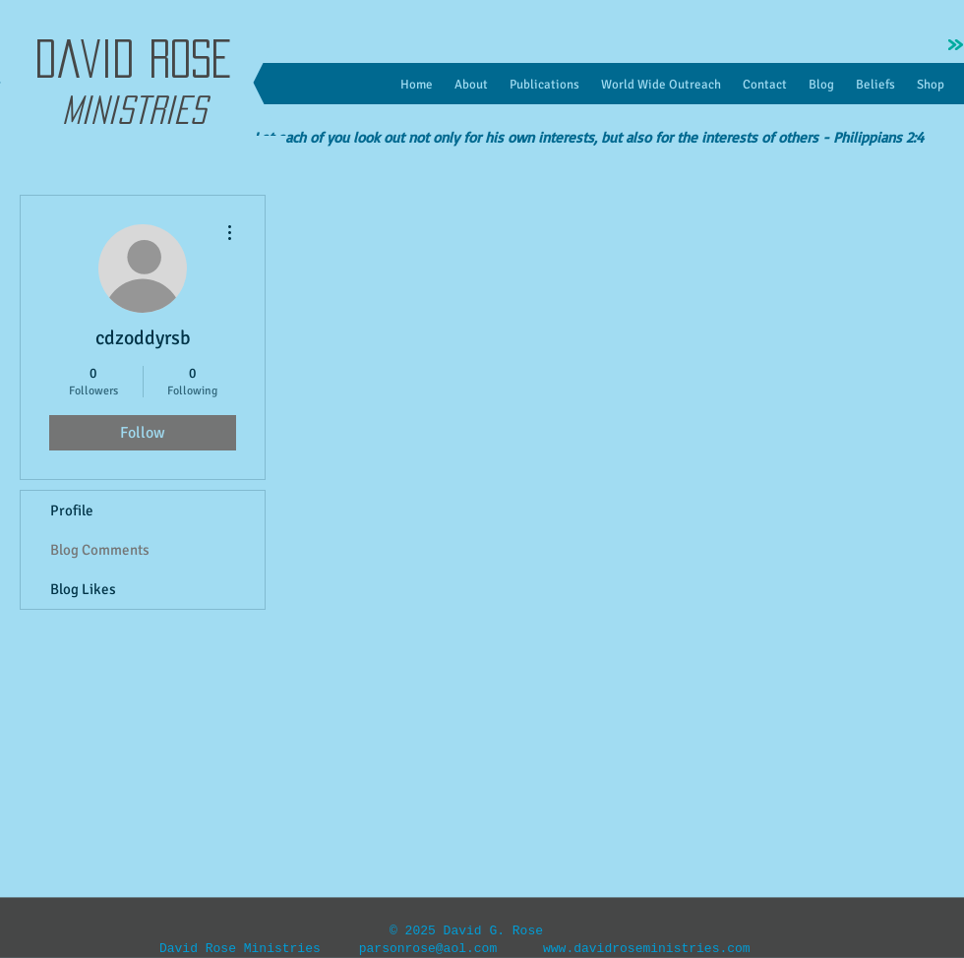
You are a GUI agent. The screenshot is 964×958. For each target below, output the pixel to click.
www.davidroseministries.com (647, 948)
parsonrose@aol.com (428, 948)
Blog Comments (100, 550)
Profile (71, 510)
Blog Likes (83, 589)
